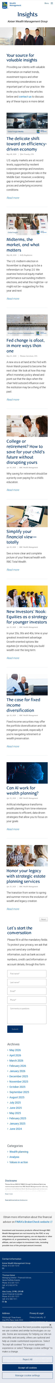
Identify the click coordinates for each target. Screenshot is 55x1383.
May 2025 (15, 1113)
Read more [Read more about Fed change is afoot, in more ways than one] (13, 399)
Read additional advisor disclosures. (16, 1200)
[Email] (26, 991)
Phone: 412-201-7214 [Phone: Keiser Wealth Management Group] (10, 1265)
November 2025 (18, 1081)
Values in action (18, 1162)
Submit (15, 1029)
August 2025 (16, 1097)
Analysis (14, 1157)
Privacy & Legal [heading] (37, 1313)
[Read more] (9, 1194)
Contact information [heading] (11, 1259)
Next (43, 919)
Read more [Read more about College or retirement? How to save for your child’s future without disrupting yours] (13, 490)
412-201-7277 (13, 1296)
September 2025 (19, 1092)
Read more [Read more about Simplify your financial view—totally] (13, 569)
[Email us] (3, 1268)
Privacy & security (36, 1317)
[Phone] (26, 1000)
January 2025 (17, 1123)
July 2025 (15, 1102)
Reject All (27, 1359)
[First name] (26, 973)
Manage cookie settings (27, 1375)
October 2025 (17, 1086)
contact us (25, 96)
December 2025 (18, 1076)
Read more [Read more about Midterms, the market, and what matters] (13, 298)
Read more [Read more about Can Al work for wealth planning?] (13, 829)
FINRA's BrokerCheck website (32, 1222)
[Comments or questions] (26, 1014)
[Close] (50, 1325)
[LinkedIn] (6, 1301)
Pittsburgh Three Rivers (11, 1317)
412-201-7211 (13, 1283)
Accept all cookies (27, 1367)
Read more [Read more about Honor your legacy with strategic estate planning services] (13, 909)
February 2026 (17, 1066)
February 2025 (17, 1118)
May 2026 (15, 1050)
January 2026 (17, 1071)
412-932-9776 (11, 1285)
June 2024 (15, 1128)
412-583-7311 (11, 1299)
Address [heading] (6, 1313)
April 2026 (15, 1055)
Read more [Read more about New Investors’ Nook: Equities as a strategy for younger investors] (13, 658)
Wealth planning (18, 1151)
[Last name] (26, 982)
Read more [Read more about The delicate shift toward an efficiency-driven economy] (13, 197)
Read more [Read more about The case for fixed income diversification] (13, 746)
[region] (27, 1352)
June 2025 (15, 1107)
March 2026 (16, 1060)
